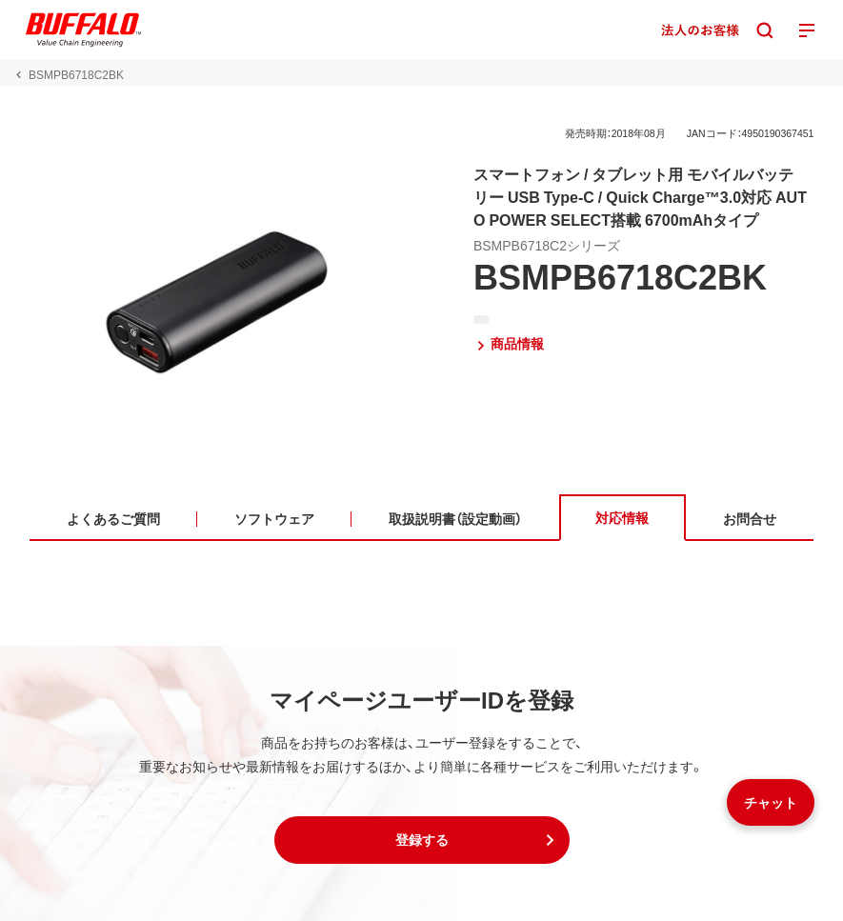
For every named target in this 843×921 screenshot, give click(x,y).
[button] (422, 840)
